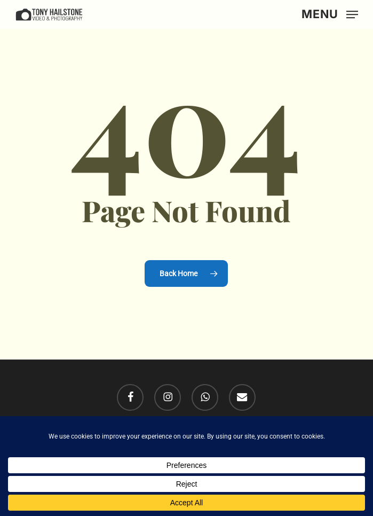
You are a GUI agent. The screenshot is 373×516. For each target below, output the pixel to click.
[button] (329, 13)
